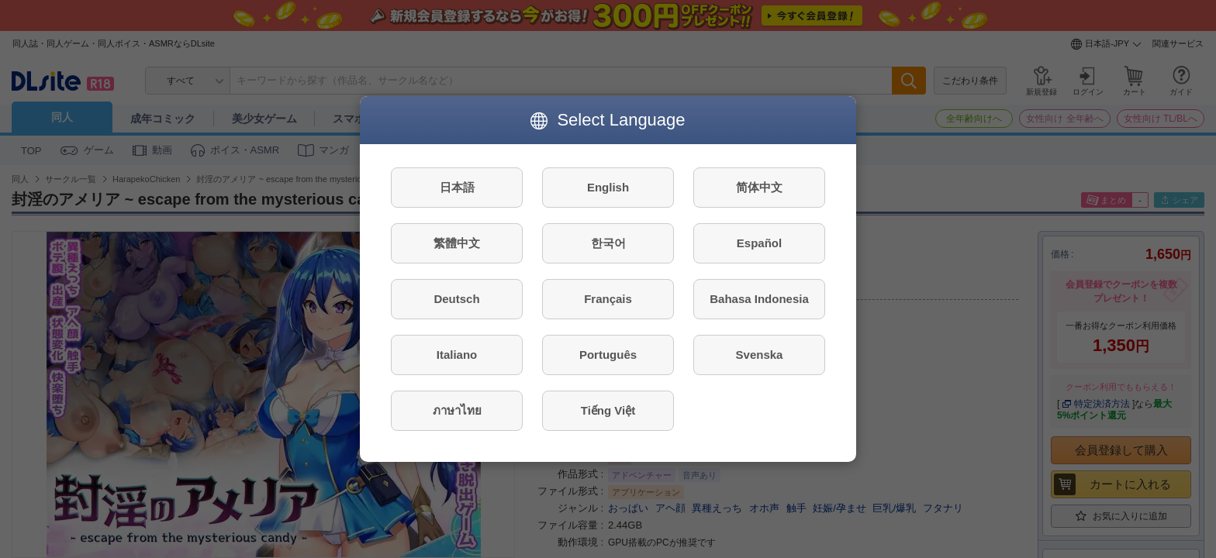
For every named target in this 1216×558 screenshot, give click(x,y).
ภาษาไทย (457, 410)
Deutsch (456, 298)
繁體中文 (457, 243)
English (608, 187)
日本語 (457, 187)
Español (759, 243)
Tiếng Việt (608, 410)
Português (608, 354)
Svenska (759, 354)
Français (608, 298)
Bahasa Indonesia (759, 298)
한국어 (608, 243)
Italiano (457, 354)
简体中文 (759, 187)
